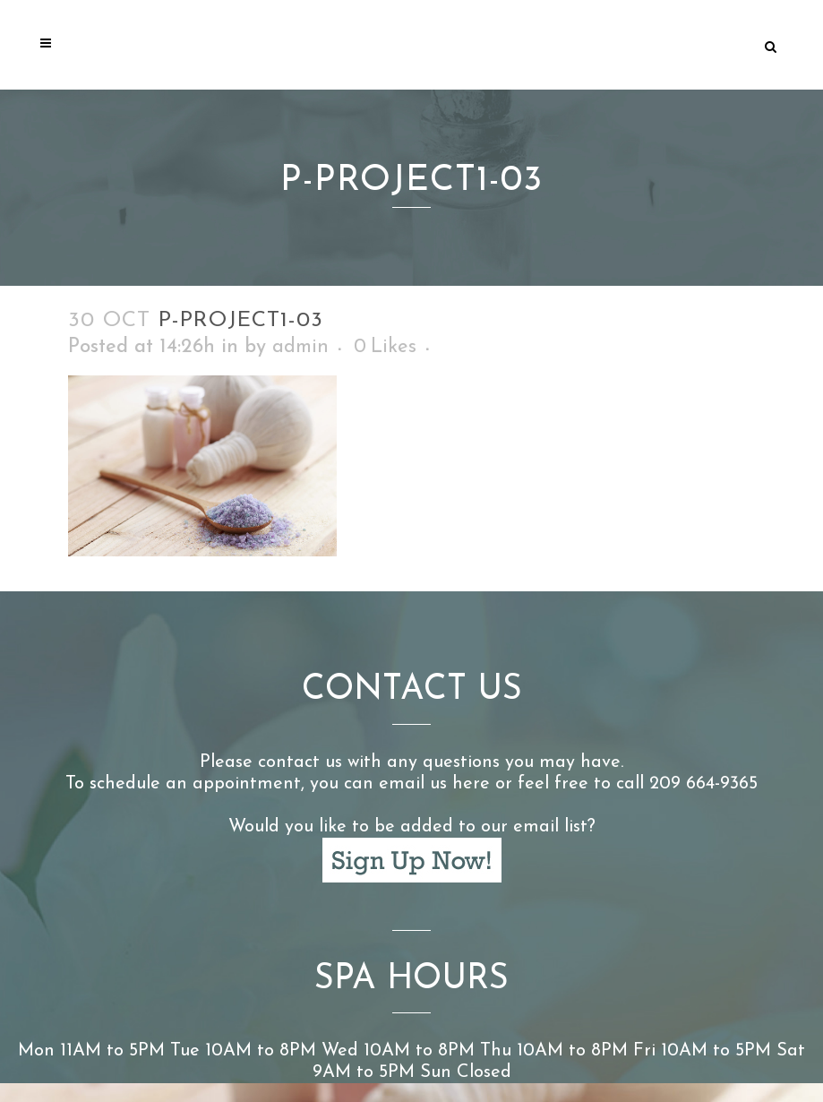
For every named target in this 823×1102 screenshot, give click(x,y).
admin (300, 347)
